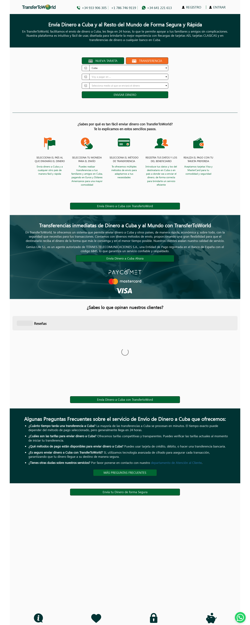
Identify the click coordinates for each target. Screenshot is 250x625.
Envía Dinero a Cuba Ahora (125, 258)
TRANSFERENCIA (147, 61)
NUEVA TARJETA (103, 61)
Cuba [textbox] (94, 68)
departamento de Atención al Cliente (176, 463)
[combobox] (128, 68)
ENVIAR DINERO (125, 95)
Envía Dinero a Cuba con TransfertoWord (125, 206)
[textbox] (128, 77)
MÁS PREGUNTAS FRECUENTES (125, 473)
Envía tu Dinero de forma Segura (125, 492)
